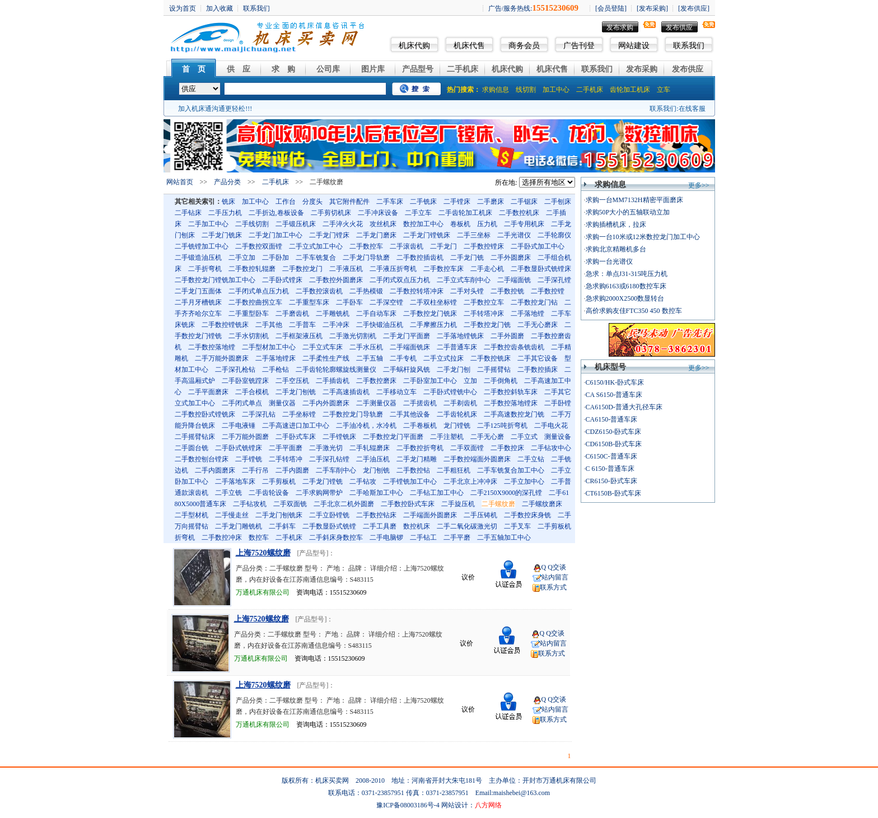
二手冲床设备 (378, 213)
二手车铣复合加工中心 (510, 470)
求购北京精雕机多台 (616, 249)
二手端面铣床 (410, 347)
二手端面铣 (514, 280)
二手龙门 (443, 246)
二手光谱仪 (514, 235)
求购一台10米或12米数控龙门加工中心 (643, 237)
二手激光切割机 (352, 336)
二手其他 (268, 325)
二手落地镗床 (275, 358)
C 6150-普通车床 (610, 469)
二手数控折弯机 (419, 448)
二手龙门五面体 (198, 291)
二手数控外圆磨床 (336, 280)
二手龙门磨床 (376, 235)
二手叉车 (517, 526)
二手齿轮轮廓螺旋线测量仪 (336, 369)
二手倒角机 (500, 381)
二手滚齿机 (406, 246)
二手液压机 (346, 269)
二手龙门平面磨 (406, 336)
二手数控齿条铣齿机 (514, 347)
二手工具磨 (379, 526)
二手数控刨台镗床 (201, 459)
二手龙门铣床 (222, 235)
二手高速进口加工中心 (295, 425)
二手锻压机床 (295, 224)
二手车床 (389, 201)
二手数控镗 (547, 291)
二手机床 (462, 69)
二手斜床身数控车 (336, 537)
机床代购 (414, 45)
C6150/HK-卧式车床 (615, 382)
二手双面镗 (467, 448)
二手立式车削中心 (464, 280)
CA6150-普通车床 (612, 419)
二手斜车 (282, 526)
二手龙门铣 (467, 257)
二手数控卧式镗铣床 (205, 414)
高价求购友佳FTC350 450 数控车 (634, 311)
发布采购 (641, 69)
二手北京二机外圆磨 (344, 504)
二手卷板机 (420, 425)
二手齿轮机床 (457, 414)
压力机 (487, 224)
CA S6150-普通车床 (614, 395)
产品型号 (417, 69)
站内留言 (554, 577)
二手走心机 (487, 269)
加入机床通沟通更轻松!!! (215, 109)
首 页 (194, 69)
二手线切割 (252, 224)
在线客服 (692, 109)
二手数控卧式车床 (408, 504)
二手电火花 (551, 425)
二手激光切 (326, 448)
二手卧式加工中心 (537, 246)
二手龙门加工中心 (275, 235)
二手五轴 (369, 358)
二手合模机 (252, 392)
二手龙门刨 (453, 369)
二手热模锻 (366, 291)
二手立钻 (530, 459)
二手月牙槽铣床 (198, 302)
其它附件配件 (349, 201)
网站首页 (179, 182)
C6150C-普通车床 (611, 456)
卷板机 (460, 224)
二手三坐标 (474, 235)
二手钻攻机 (250, 504)
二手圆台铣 (191, 448)
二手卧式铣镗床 (238, 448)
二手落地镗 (527, 313)
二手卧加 (275, 257)
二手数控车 (366, 246)
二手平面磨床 (208, 392)
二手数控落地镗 (211, 347)
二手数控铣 (507, 291)
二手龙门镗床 (329, 235)
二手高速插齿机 (346, 392)
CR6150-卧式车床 (611, 481)
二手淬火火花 (343, 224)
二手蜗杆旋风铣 (406, 369)
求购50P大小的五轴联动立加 (628, 212)
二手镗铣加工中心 (410, 481)
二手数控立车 (484, 302)
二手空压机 (292, 381)
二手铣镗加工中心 (201, 246)
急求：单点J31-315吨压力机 (627, 274)
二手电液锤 (238, 425)
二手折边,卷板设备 (276, 213)
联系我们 (688, 45)
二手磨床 (490, 201)
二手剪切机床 (331, 213)
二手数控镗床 (484, 246)
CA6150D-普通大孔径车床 (624, 407)
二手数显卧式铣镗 (329, 526)
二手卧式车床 (295, 437)
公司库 (328, 69)
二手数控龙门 (302, 269)
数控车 (259, 537)
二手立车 (418, 213)
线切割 (526, 90)
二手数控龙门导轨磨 (353, 414)
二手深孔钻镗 (329, 459)
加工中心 (556, 90)
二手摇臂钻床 (195, 437)
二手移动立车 (396, 392)
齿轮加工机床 (630, 90)
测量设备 (557, 437)
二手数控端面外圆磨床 (477, 459)
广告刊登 (579, 45)
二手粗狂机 (453, 470)
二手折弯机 (205, 269)
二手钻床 (188, 213)
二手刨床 (557, 201)
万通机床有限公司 (262, 592)
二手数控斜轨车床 (511, 392)
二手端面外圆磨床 (430, 515)
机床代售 (469, 45)
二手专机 (403, 358)
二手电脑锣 (386, 537)
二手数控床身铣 (527, 515)
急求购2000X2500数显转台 (625, 298)
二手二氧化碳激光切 (467, 526)
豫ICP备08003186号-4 (408, 805)
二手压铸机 (480, 515)
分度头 (312, 201)
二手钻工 (423, 537)
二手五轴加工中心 (504, 537)
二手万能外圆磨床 (222, 358)
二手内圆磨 (292, 470)
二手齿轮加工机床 (465, 213)
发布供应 (679, 27)
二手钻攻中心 (551, 448)
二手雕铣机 (332, 313)
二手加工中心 (208, 224)
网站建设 (634, 45)
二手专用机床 (524, 224)
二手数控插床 (537, 369)
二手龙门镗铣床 (426, 235)
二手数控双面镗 (258, 246)
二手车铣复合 (316, 257)
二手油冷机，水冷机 (366, 425)
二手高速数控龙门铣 (514, 414)
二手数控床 (507, 448)
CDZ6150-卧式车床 (614, 432)
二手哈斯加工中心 (376, 493)
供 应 (238, 69)
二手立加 (241, 257)
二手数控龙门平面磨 (393, 437)
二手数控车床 (443, 269)
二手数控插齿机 (419, 257)
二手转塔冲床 (484, 313)
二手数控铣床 (490, 358)
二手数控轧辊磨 (251, 269)
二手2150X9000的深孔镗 (506, 493)
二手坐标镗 (299, 414)
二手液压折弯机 (393, 269)
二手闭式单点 (242, 403)
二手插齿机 (332, 381)
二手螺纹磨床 (542, 504)
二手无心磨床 (537, 325)
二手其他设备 (410, 414)
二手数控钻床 (376, 515)
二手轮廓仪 (554, 235)
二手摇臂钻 (494, 369)
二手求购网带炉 (319, 493)
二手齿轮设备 (269, 493)
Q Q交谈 (553, 567)
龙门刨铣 (376, 470)
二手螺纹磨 (498, 504)
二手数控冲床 (222, 537)
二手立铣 (228, 493)
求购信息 (495, 90)
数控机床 (416, 526)
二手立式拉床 (443, 358)
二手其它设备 (537, 358)
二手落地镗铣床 (460, 336)
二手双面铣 (290, 504)
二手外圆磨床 (511, 257)
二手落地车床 (235, 481)
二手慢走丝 (232, 515)
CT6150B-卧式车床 (613, 493)
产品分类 (227, 182)
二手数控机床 (519, 213)
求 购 (283, 69)
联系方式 (553, 587)
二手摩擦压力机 (433, 325)
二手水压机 (366, 347)
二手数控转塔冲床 (416, 291)
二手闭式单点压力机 (258, 291)
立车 (663, 90)
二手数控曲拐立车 (255, 302)
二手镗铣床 (339, 437)
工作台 (285, 201)
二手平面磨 (285, 448)
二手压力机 (225, 213)
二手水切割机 (248, 336)
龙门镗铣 (456, 425)
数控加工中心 (423, 224)
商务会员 (524, 45)
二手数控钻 (413, 470)
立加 (470, 381)
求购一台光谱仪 (609, 261)
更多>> (698, 185)
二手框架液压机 (299, 336)
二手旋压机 (458, 504)
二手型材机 (191, 515)
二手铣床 (423, 201)
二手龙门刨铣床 (278, 515)
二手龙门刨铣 (295, 392)
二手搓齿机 (420, 403)
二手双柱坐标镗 (433, 302)
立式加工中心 (195, 403)
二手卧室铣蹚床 (245, 381)
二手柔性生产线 (325, 358)
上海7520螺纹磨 (263, 553)
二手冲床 (336, 325)
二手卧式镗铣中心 (450, 392)
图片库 (373, 69)
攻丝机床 (383, 224)
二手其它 (557, 392)
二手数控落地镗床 (511, 403)
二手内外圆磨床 (325, 403)
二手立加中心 (524, 481)
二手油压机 (373, 459)
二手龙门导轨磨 (366, 257)
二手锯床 (524, 201)
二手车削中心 (336, 470)
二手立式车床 (322, 347)
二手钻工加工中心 (437, 493)
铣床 (228, 201)
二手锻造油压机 (198, 257)
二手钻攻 (362, 481)
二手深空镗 (386, 302)
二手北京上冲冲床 (470, 481)
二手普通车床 (457, 347)
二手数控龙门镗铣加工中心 (215, 280)
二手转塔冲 (285, 459)
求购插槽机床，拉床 (616, 224)
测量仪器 (282, 403)
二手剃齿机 (460, 403)
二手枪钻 (275, 369)
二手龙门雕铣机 (238, 526)
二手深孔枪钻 (235, 369)
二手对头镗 (467, 291)
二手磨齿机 (292, 313)
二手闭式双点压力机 (400, 280)
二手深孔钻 (258, 414)
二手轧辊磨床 (369, 448)
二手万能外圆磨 (245, 437)
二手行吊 (255, 470)
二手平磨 (456, 537)
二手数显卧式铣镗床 (541, 269)
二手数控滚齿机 (319, 291)
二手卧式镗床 (282, 280)
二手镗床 (456, 201)
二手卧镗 (557, 403)
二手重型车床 (309, 302)
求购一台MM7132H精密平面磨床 (634, 200)
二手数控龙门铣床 (430, 313)
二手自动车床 (376, 313)
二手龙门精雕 (416, 459)
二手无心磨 (487, 437)
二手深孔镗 (554, 280)
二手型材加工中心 (269, 347)
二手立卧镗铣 (329, 515)
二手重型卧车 (248, 313)
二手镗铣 (248, 459)
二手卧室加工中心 (430, 381)
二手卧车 (349, 302)
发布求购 (619, 27)
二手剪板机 (279, 481)
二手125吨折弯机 (502, 425)
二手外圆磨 (507, 336)
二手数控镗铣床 (225, 325)
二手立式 (524, 437)
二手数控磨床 (376, 381)
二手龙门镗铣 (322, 481)
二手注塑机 (447, 437)
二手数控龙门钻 (534, 302)
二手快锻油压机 (379, 325)
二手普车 (302, 325)
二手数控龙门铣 (487, 325)
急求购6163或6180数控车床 (626, 286)
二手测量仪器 (376, 403)
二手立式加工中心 (316, 246)
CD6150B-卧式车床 (614, 444)
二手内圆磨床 (215, 470)
